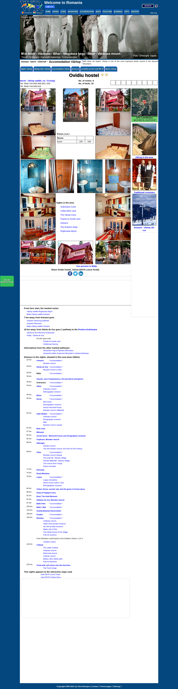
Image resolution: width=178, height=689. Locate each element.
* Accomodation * (56, 360)
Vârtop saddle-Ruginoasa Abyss (40, 311)
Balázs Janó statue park (53, 559)
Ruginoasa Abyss (68, 231)
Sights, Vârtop (26, 69)
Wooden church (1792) (52, 370)
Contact (95, 686)
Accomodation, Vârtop (61, 69)
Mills (45, 422)
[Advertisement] (145, 275)
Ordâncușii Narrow (50, 344)
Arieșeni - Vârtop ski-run (144, 212)
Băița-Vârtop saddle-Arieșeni (38, 314)
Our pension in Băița (86, 266)
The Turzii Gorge (50, 568)
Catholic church (49, 556)
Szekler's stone (50, 542)
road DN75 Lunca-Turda (50, 574)
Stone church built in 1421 (53, 483)
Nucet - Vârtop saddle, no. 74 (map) (37, 80)
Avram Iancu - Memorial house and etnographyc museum (61, 436)
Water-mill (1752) (50, 529)
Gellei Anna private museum (54, 524)
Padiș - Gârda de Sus (35, 335)
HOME (48, 12)
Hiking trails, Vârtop (42, 69)
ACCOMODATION (87, 12)
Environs (75, 69)
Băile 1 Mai (41, 507)
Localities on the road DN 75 (92, 69)
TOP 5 (126, 12)
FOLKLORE (107, 12)
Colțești (40, 545)
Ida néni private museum (53, 526)
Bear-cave (41, 429)
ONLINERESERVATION (6, 281)
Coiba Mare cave (68, 211)
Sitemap (116, 686)
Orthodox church (50, 389)
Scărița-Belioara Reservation (49, 511)
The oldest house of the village (55, 532)
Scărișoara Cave (68, 207)
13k (49, 7)
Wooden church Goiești (52, 455)
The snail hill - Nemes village (54, 458)
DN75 (33, 62)
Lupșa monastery (50, 480)
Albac (39, 386)
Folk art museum (50, 535)
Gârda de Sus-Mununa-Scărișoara (40, 333)
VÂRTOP (42, 62)
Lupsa (39, 477)
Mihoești (40, 432)
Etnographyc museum (52, 419)
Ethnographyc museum (52, 485)
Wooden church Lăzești (52, 425)
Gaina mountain (49, 466)
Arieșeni (64, 223)
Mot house (47, 402)
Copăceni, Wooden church (48, 439)
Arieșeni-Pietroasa (34, 323)
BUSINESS (118, 12)
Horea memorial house (52, 407)
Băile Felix (41, 504)
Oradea (40, 514)
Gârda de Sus (42, 367)
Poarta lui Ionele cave (70, 219)
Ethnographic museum (52, 405)
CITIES (63, 12)
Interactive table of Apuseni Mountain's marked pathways (66, 353)
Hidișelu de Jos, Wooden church (51, 500)
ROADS (56, 12)
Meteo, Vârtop (110, 69)
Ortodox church (49, 446)
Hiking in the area (144, 141)
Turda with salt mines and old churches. (54, 565)
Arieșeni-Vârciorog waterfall (38, 321)
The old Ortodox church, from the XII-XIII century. (63, 449)
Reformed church (50, 553)
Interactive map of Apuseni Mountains (58, 350)
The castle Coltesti (50, 548)
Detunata (40, 470)
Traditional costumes (144, 176)
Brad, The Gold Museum (47, 496)
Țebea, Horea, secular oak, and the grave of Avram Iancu (61, 489)
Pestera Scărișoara (87, 329)
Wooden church (49, 363)
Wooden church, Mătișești (53, 410)
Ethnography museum (52, 392)
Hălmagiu (41, 443)
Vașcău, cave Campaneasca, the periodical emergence (60, 379)
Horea (39, 399)
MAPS (98, 12)
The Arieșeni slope (69, 227)
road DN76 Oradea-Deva (51, 577)
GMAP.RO (135, 12)
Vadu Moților (42, 414)
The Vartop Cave (68, 215)
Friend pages (105, 686)
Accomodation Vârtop (64, 61)
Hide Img (153, 13)
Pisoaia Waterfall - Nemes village (56, 461)
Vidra (39, 452)
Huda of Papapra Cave (46, 493)
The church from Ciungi (52, 463)
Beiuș (39, 395)
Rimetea (40, 518)
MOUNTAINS (73, 12)
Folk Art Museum (50, 562)
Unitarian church (49, 521)
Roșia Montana (43, 473)
